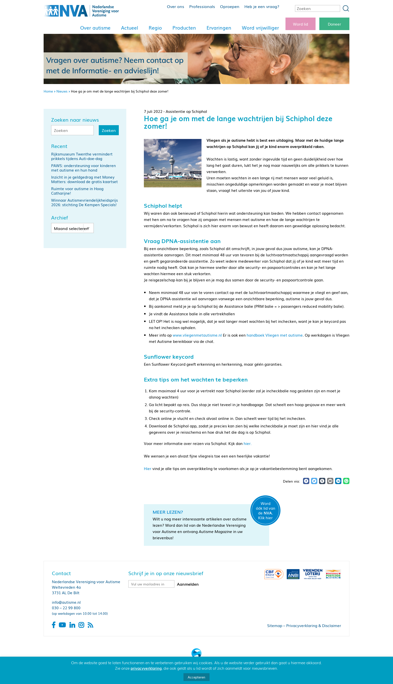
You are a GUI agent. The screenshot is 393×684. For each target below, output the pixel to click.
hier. (248, 443)
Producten (184, 27)
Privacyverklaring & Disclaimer (313, 625)
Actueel (129, 27)
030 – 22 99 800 (66, 607)
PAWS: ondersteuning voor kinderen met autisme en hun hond (83, 168)
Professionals (202, 6)
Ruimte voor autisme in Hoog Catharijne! (77, 191)
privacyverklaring (146, 668)
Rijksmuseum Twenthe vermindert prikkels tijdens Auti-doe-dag (82, 156)
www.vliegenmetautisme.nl (198, 335)
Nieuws (61, 91)
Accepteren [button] (196, 677)
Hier (147, 468)
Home (48, 91)
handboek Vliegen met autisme (275, 335)
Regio (155, 27)
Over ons (175, 6)
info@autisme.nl (66, 602)
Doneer (334, 24)
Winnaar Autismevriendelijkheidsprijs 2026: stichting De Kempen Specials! (84, 202)
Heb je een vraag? (261, 6)
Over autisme (95, 27)
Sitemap (274, 625)
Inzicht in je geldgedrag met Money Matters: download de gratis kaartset (84, 179)
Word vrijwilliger (260, 27)
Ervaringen (219, 27)
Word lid (300, 24)
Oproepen (229, 6)
